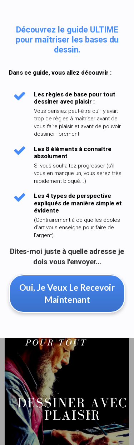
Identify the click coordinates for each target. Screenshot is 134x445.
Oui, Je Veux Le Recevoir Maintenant (67, 293)
